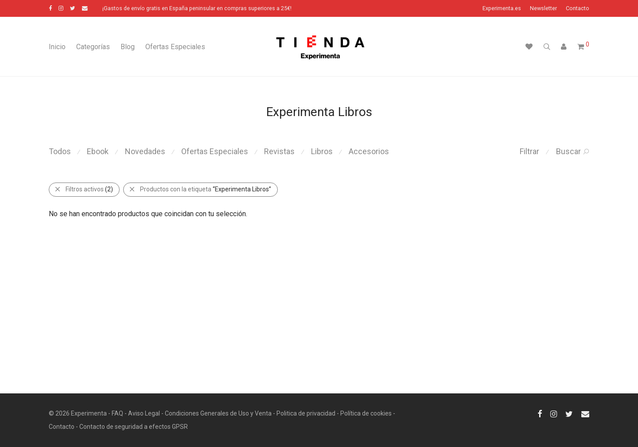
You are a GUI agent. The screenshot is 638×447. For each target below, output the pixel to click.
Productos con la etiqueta (200, 189)
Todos (60, 151)
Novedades (145, 151)
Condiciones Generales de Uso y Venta (218, 413)
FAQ (117, 413)
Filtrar (529, 151)
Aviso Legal (144, 413)
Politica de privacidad (305, 413)
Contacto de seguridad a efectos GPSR (133, 426)
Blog (128, 47)
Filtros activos (83, 189)
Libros (322, 151)
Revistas (279, 151)
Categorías (93, 47)
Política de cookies (366, 413)
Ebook (98, 151)
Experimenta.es (501, 9)
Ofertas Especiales (175, 47)
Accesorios (369, 151)
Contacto (577, 9)
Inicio (57, 47)
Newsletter (543, 9)
